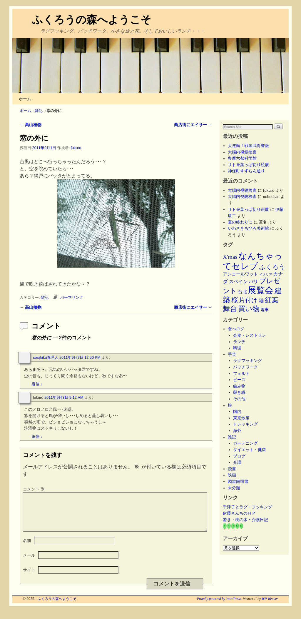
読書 (232, 468)
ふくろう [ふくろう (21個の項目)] (272, 267)
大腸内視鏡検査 (242, 152)
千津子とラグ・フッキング (247, 507)
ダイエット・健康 (249, 449)
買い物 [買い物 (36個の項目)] (249, 309)
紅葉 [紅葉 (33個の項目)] (271, 300)
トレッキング (245, 424)
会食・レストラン (249, 335)
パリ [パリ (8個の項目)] (253, 281)
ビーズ (239, 379)
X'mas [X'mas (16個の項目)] (230, 257)
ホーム (25, 98)
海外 (237, 430)
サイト (29, 577)
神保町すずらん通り (246, 170)
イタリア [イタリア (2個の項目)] (265, 274)
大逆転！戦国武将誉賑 (248, 145)
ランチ (239, 341)
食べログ (236, 328)
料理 (237, 348)
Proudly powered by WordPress (219, 606)
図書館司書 (238, 481)
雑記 (39, 111)
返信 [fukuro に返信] (37, 436)
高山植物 (30, 124)
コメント (34, 489)
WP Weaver (270, 606)
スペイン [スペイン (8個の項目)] (238, 281)
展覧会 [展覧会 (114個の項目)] (260, 290)
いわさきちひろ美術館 (248, 228)
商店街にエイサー (193, 124)
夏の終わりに (240, 222)
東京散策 (243, 418)
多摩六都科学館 (242, 158)
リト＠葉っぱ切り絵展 (248, 164)
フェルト (241, 373)
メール (29, 562)
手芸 (232, 354)
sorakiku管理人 (45, 357)
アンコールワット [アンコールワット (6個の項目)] (240, 274)
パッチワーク (247, 367)
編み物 (239, 386)
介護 (237, 462)
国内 (237, 411)
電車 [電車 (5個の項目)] (264, 309)
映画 (232, 475)
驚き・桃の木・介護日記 (245, 519)
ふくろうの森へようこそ (91, 20)
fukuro (76, 148)
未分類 (234, 487)
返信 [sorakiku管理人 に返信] (37, 384)
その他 (239, 398)
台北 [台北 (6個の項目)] (242, 291)
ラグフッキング (247, 360)
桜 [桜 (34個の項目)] (234, 300)
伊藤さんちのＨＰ (239, 513)
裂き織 (239, 392)
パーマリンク (71, 297)
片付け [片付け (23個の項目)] (248, 300)
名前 (27, 547)
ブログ (239, 456)
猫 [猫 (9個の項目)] (261, 300)
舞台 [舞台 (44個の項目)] (230, 309)
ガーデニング (245, 443)
